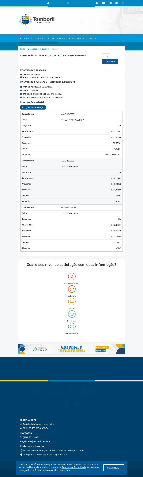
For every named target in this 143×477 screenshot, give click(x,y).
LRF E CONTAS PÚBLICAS (77, 38)
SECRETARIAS (61, 38)
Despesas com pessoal (38, 49)
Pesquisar (110, 61)
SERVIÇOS (51, 38)
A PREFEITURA (40, 38)
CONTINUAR (113, 467)
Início (22, 49)
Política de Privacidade (73, 467)
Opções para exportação (33, 107)
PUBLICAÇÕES (92, 38)
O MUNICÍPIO (28, 38)
